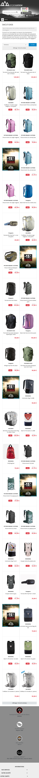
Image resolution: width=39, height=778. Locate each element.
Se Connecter (26, 13)
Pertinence (15, 44)
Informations (19, 766)
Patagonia (28, 200)
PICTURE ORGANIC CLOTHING (28, 102)
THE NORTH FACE (11, 70)
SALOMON (10, 102)
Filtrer (33, 44)
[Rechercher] (11, 12)
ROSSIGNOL (28, 395)
